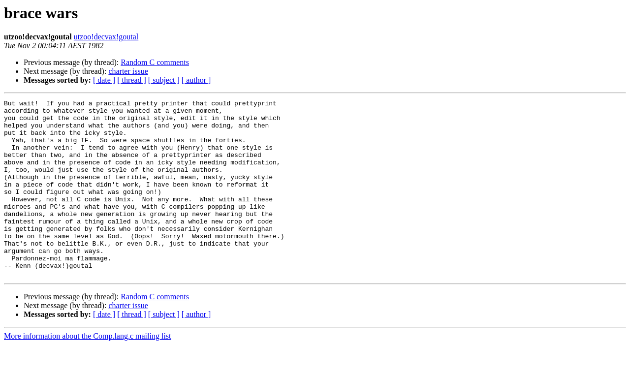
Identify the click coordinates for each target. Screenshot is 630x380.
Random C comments (155, 62)
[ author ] (196, 80)
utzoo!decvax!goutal (106, 36)
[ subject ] (164, 80)
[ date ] (104, 80)
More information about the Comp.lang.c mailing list (87, 371)
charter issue (128, 71)
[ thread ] (131, 80)
